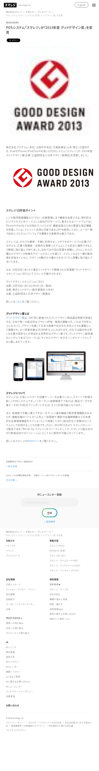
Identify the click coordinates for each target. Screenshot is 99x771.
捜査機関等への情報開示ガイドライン (28, 725)
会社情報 (10, 579)
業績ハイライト (13, 671)
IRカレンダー (12, 666)
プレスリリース (44, 11)
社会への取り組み (15, 628)
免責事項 (10, 696)
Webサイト (33, 441)
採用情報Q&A (56, 609)
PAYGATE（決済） (58, 550)
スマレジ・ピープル (59, 589)
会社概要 (10, 594)
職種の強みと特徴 (58, 599)
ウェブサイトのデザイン (16, 730)
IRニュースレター (14, 686)
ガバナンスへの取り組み (17, 633)
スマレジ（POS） (57, 545)
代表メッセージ (13, 584)
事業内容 (54, 540)
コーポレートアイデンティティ (20, 604)
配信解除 (50, 521)
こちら (18, 301)
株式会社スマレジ (14, 11)
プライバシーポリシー (15, 722)
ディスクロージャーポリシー (19, 691)
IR (7, 642)
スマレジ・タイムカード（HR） (64, 560)
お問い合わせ (12, 705)
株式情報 (10, 652)
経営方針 (10, 657)
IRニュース (11, 647)
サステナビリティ (14, 618)
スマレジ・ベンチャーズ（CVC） (65, 570)
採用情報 (54, 579)
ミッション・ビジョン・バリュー (21, 589)
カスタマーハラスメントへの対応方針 (45, 722)
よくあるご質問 (13, 676)
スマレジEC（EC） (58, 555)
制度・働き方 (56, 604)
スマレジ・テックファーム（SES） (65, 565)
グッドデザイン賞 (15, 317)
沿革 (8, 609)
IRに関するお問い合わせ (18, 681)
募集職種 (54, 584)
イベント (10, 550)
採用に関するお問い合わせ (63, 614)
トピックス (11, 545)
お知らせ (30, 11)
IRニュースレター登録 (49, 494)
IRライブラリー (13, 661)
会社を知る (55, 594)
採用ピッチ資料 (60, 619)
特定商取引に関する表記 (60, 725)
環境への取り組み (15, 623)
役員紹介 (10, 599)
